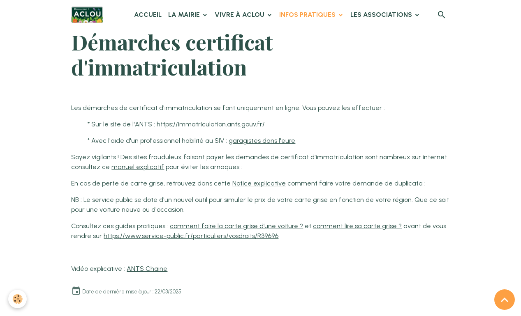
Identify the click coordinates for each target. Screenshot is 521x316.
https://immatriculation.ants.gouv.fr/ (211, 124)
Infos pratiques (308, 14)
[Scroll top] (504, 299)
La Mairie (184, 14)
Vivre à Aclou (240, 14)
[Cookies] (17, 299)
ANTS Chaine (147, 268)
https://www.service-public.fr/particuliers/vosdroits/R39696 (191, 236)
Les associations (382, 14)
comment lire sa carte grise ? (357, 226)
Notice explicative (259, 183)
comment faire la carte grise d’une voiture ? (236, 226)
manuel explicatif (137, 167)
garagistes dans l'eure (262, 140)
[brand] (89, 15)
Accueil (148, 14)
